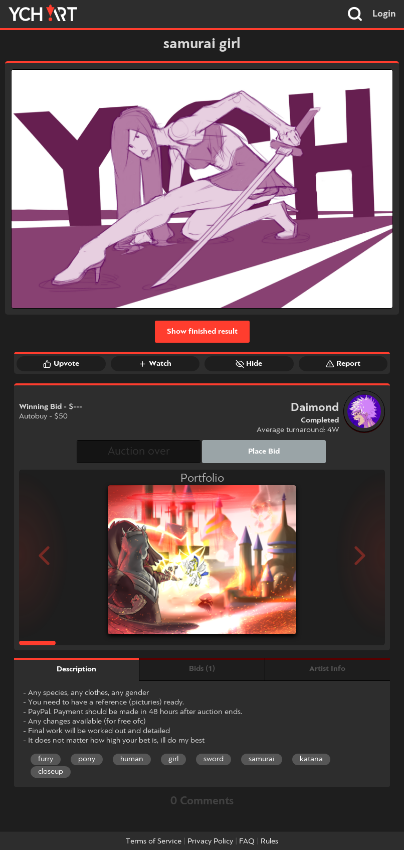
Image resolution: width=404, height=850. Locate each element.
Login (384, 14)
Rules (269, 841)
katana (311, 759)
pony (86, 759)
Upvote (61, 364)
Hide (249, 364)
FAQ (247, 841)
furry (45, 759)
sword (214, 759)
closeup (50, 772)
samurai (262, 759)
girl (173, 759)
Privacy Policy (210, 841)
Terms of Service (153, 841)
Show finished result (202, 332)
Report (343, 364)
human (131, 759)
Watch (154, 364)
